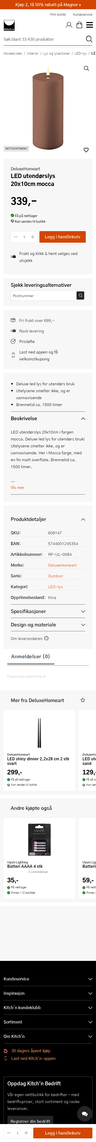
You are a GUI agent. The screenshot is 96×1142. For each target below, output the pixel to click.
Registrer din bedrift (30, 1121)
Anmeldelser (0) (30, 656)
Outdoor (55, 576)
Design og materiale (33, 624)
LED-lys (80, 53)
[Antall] (24, 236)
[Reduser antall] (15, 236)
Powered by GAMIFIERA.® (26, 676)
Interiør (33, 53)
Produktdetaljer (28, 519)
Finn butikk (58, 14)
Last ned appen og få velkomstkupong (38, 355)
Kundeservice (82, 14)
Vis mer (17, 487)
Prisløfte (27, 341)
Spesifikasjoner (28, 611)
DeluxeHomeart (25, 169)
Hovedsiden (13, 53)
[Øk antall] (33, 236)
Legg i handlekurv (62, 237)
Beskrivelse (24, 418)
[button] (82, 700)
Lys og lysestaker (56, 53)
